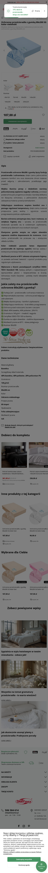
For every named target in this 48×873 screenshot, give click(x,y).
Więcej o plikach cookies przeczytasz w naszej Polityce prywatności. (22, 853)
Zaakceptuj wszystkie (24, 859)
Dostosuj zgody (24, 865)
